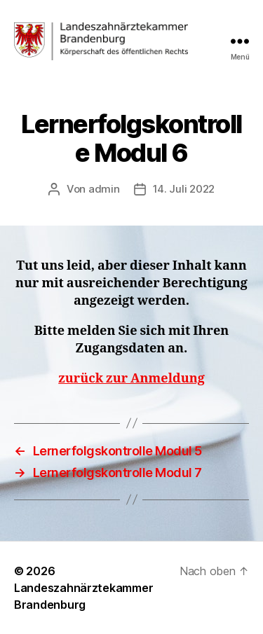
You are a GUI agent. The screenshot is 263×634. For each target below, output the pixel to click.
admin (104, 188)
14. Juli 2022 (184, 188)
